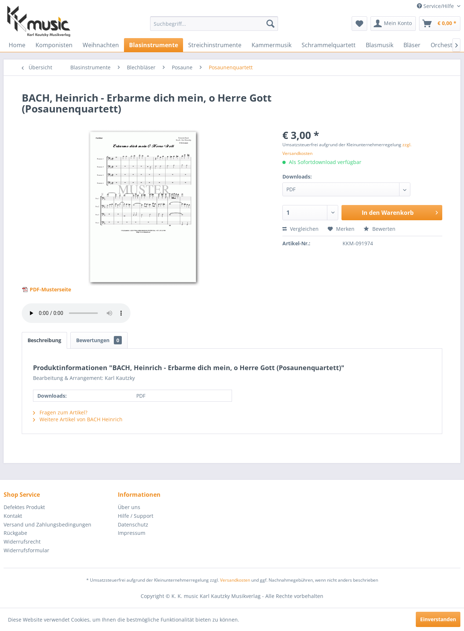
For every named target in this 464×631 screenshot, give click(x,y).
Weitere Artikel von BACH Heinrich (78, 419)
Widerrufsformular (26, 550)
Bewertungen (99, 340)
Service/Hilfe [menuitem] (436, 6)
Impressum (131, 532)
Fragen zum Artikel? (60, 412)
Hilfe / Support (135, 515)
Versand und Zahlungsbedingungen (47, 524)
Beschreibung (44, 340)
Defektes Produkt (24, 507)
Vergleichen (300, 228)
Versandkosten (235, 580)
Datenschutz (133, 524)
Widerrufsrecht (22, 541)
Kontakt (13, 515)
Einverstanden (438, 619)
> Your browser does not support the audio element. (76, 313)
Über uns (129, 507)
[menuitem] (214, 23)
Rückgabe (15, 532)
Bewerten (379, 228)
